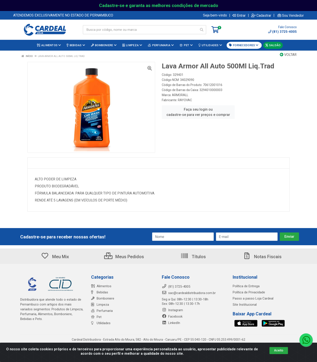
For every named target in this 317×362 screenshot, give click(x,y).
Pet (96, 317)
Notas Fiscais (262, 256)
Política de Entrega (246, 286)
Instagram (172, 310)
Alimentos (101, 286)
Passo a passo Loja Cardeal (253, 298)
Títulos (193, 256)
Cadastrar (261, 15)
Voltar (288, 55)
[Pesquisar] (201, 29)
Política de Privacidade (249, 292)
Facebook (172, 316)
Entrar (239, 15)
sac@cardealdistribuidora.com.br (189, 293)
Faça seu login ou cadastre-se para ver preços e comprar (198, 112)
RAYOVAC (185, 100)
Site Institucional (245, 305)
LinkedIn (171, 323)
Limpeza (100, 305)
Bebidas (99, 292)
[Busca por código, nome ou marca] (140, 29)
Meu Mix (55, 256)
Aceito (278, 350)
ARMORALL (180, 95)
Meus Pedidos (124, 256)
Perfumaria (102, 311)
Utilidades (101, 323)
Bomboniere (102, 298)
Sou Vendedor (291, 15)
